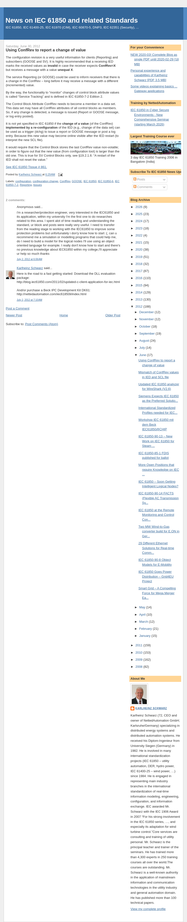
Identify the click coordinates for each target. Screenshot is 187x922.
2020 (139, 249)
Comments (142, 187)
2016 (139, 278)
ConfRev (65, 181)
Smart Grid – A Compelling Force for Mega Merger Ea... (157, 593)
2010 (139, 652)
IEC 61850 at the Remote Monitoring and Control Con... (156, 514)
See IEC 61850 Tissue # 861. (26, 167)
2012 (139, 306)
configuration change (45, 181)
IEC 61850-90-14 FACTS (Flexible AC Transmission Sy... (159, 498)
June (143, 355)
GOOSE (77, 181)
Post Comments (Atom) (41, 324)
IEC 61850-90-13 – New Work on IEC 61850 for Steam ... (156, 441)
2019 (139, 257)
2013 (139, 299)
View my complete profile (148, 909)
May (142, 607)
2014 (139, 292)
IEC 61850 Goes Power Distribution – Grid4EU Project (156, 576)
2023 (139, 228)
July (142, 347)
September (147, 333)
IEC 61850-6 (105, 181)
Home (64, 315)
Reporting (26, 184)
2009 (139, 659)
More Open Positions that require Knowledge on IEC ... (159, 469)
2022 (139, 235)
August (144, 340)
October (145, 326)
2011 (139, 645)
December (147, 312)
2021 (139, 242)
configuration (23, 181)
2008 (139, 666)
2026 (139, 207)
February (146, 628)
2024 (139, 221)
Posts (139, 179)
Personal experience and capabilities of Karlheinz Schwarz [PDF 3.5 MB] (149, 75)
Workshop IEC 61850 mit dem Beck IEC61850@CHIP (156, 424)
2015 (139, 285)
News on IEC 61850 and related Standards (72, 20)
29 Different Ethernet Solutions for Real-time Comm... (156, 548)
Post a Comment (17, 308)
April (143, 614)
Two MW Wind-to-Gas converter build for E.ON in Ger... (159, 531)
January (145, 636)
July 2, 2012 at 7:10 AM (29, 300)
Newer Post (14, 315)
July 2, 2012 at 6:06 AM (29, 259)
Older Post (112, 315)
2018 (139, 264)
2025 (139, 214)
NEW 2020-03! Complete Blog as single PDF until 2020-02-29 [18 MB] (155, 59)
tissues (37, 184)
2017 (139, 271)
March (144, 621)
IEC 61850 (90, 181)
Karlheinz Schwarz (30, 268)
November (147, 319)
